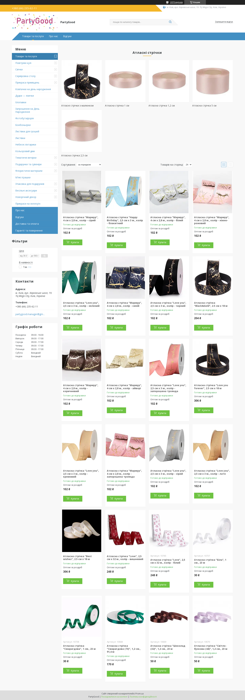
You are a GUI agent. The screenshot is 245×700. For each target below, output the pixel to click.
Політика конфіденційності (143, 696)
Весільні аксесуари (26, 190)
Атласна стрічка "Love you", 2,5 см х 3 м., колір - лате (212, 472)
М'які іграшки (22, 177)
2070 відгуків (176, 2)
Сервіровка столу (25, 76)
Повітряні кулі (23, 63)
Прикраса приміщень (27, 82)
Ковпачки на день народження (33, 89)
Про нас (53, 36)
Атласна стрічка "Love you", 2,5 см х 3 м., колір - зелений (81, 304)
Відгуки (67, 36)
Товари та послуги (33, 36)
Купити (75, 242)
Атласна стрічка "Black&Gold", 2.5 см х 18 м (210, 304)
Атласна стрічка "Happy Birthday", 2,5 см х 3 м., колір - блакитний (125, 220)
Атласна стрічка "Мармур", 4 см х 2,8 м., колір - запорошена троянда (124, 473)
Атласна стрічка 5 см (204, 105)
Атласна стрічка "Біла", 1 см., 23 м (210, 561)
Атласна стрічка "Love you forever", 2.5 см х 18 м (211, 387)
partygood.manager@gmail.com (30, 314)
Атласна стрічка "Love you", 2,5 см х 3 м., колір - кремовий (81, 473)
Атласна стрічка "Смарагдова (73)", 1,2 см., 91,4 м (124, 648)
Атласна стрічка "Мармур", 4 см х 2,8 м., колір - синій (124, 304)
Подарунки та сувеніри (28, 164)
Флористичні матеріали (28, 170)
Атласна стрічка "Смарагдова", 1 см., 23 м (79, 647)
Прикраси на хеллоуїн (27, 203)
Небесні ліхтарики (25, 144)
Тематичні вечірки (25, 157)
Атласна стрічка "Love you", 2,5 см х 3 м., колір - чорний (168, 304)
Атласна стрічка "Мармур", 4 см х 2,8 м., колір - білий (167, 219)
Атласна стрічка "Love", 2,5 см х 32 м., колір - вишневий (125, 558)
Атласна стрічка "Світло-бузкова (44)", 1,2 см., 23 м (210, 647)
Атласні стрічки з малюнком (77, 105)
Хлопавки (20, 102)
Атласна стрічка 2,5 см (74, 155)
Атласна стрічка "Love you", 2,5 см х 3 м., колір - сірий (168, 472)
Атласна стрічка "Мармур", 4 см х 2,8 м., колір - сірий (80, 219)
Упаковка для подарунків (29, 183)
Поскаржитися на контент (114, 696)
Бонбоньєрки (23, 125)
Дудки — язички (24, 95)
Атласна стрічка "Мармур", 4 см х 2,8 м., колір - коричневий (80, 388)
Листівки (20, 138)
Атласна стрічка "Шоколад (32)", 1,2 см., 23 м (167, 647)
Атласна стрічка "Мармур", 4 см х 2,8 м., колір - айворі (124, 387)
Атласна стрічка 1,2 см (162, 105)
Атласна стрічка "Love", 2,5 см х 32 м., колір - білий (167, 561)
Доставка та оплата (27, 223)
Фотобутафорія (24, 118)
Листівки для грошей (27, 131)
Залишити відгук (224, 22)
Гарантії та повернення (29, 230)
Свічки (19, 69)
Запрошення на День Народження (27, 110)
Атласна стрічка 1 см (117, 105)
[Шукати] (170, 22)
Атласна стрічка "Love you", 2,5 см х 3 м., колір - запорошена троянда (168, 388)
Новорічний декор (25, 197)
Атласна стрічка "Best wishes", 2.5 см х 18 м (77, 558)
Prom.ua (139, 693)
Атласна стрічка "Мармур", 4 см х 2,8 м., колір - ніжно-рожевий (211, 220)
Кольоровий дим (25, 151)
